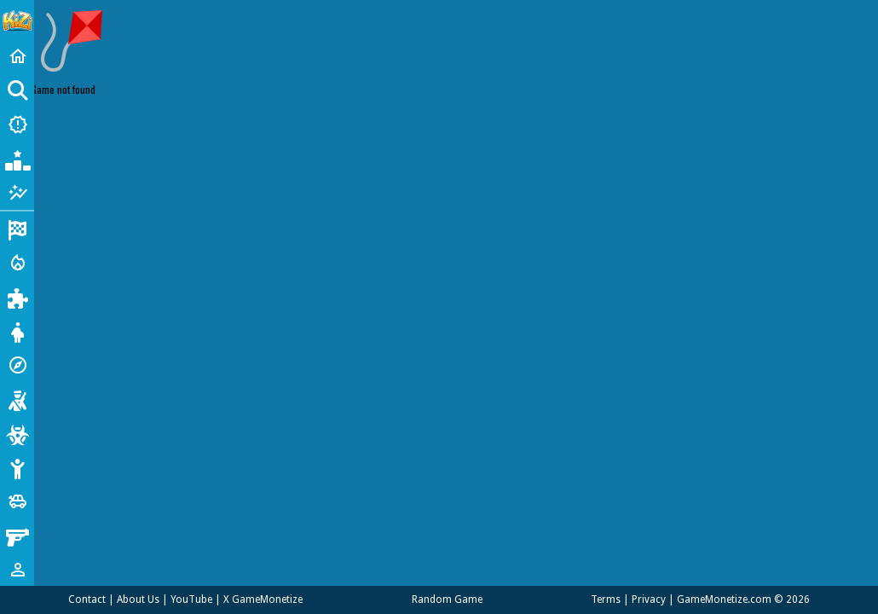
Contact (87, 599)
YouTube (191, 599)
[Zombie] (17, 433)
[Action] (17, 263)
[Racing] (17, 228)
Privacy (649, 599)
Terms (606, 599)
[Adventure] (17, 365)
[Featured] (17, 193)
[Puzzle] (17, 297)
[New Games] (17, 124)
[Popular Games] (17, 159)
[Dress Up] (17, 331)
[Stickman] (17, 467)
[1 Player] (17, 570)
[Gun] (17, 535)
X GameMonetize (263, 599)
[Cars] (17, 501)
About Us (138, 599)
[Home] (17, 56)
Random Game (447, 599)
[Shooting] (17, 399)
